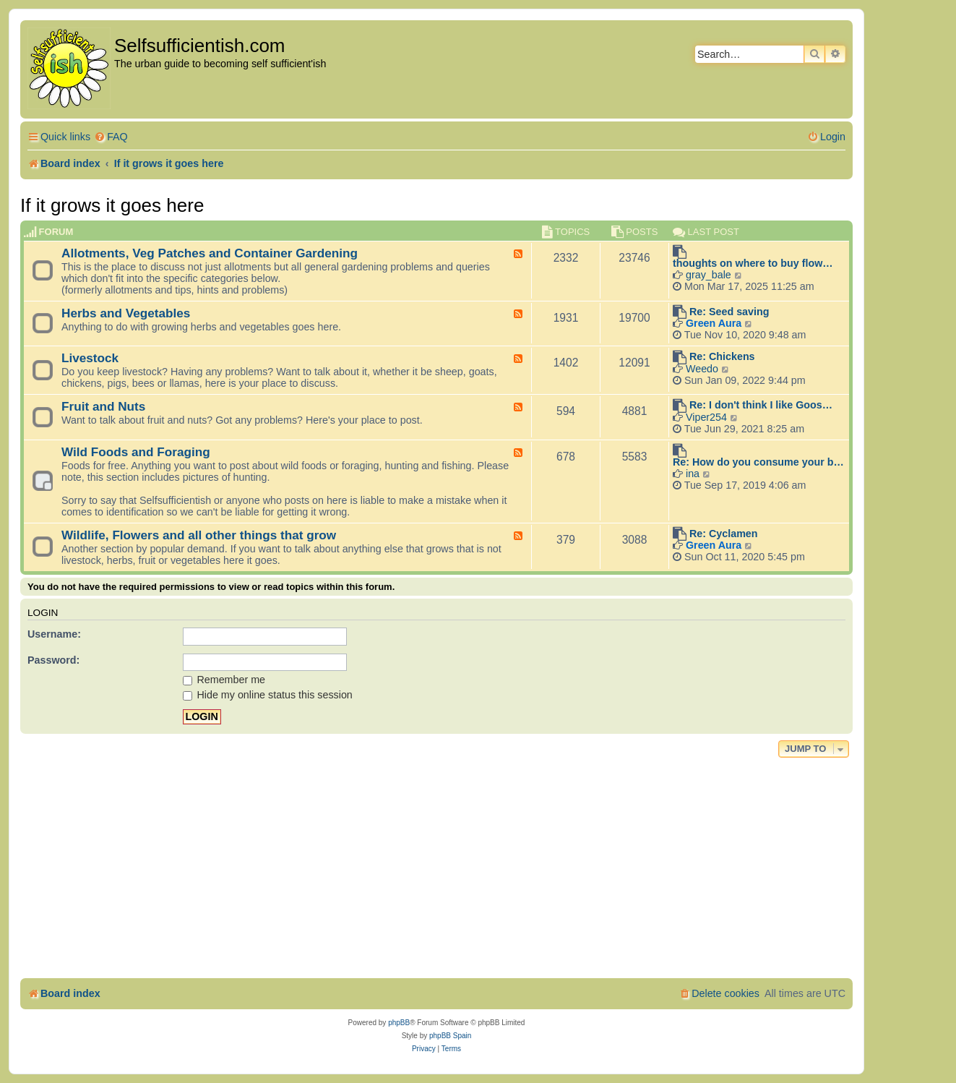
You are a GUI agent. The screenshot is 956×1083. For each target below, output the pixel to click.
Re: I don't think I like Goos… (760, 405)
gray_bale (708, 275)
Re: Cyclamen (723, 533)
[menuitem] (111, 137)
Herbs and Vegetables (125, 313)
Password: (53, 660)
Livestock (90, 358)
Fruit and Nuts (103, 406)
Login (42, 612)
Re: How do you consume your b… (758, 462)
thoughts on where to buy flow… (753, 263)
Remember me (224, 679)
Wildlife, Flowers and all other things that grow (198, 535)
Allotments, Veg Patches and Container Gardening (209, 253)
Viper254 (706, 417)
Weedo (702, 368)
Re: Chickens (722, 356)
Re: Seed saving (729, 311)
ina (692, 473)
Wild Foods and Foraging (135, 452)
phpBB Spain (450, 1036)
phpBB (399, 1023)
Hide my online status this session (268, 695)
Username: (54, 634)
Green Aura (713, 323)
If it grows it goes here (112, 205)
